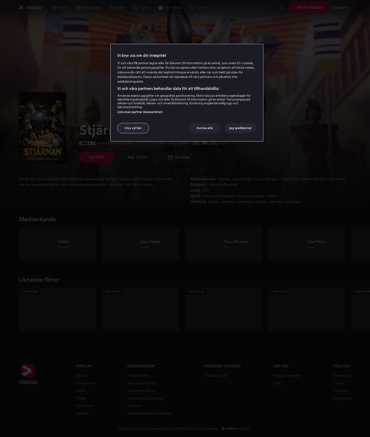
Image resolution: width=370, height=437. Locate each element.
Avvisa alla (205, 128)
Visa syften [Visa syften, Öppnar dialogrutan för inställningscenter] (133, 128)
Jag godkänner (240, 128)
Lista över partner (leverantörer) (140, 111)
